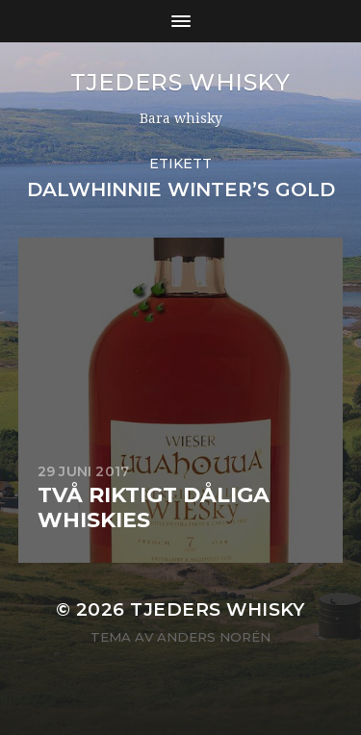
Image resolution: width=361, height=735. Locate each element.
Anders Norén (214, 637)
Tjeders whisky (180, 82)
